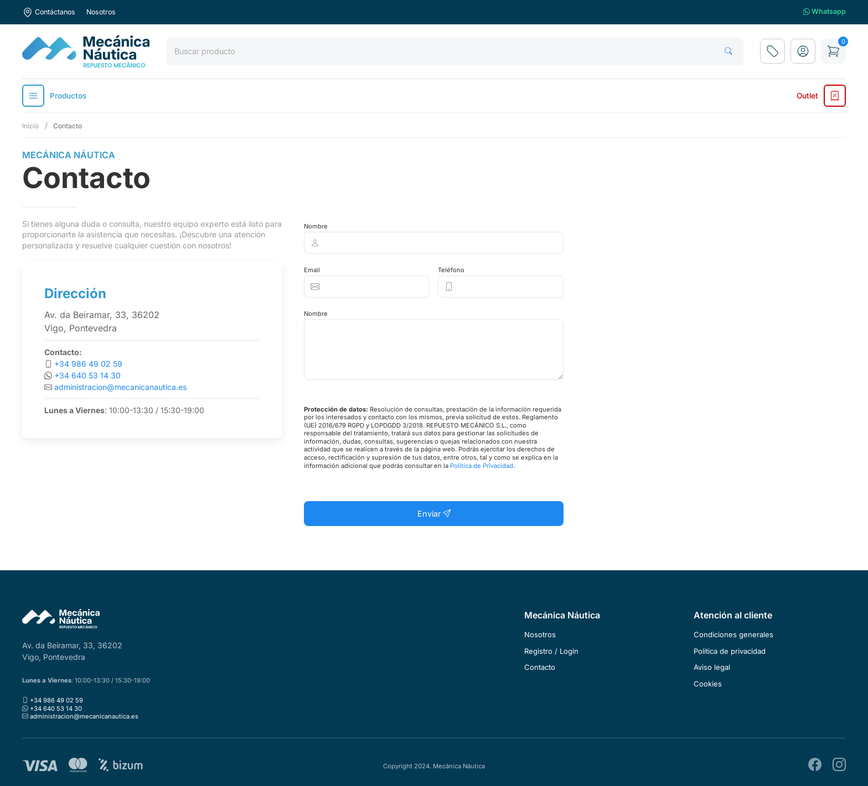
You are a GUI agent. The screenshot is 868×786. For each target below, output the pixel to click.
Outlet (821, 96)
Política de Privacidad (481, 466)
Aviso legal (712, 667)
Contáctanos (48, 12)
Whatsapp (824, 12)
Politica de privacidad (730, 651)
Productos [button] (54, 96)
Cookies (708, 683)
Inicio (30, 126)
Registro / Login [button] (551, 651)
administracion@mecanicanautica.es (120, 387)
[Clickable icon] (434, 243)
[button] (802, 51)
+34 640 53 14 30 (87, 375)
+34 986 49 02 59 (88, 363)
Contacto (539, 667)
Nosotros (101, 12)
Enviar (434, 513)
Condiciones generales (733, 634)
